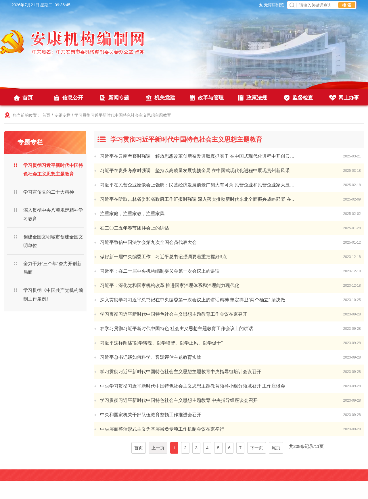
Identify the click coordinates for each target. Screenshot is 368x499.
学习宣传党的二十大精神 (48, 192)
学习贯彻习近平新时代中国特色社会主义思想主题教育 (122, 115)
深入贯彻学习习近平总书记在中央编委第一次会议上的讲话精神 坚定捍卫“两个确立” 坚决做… (195, 299)
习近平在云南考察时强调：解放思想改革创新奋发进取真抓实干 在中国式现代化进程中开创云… (197, 156)
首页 (46, 115)
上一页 (158, 447)
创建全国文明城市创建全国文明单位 (53, 241)
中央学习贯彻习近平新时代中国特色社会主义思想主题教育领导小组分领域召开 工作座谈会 (192, 386)
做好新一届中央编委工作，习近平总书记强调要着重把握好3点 (163, 256)
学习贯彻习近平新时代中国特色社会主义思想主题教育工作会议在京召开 (173, 314)
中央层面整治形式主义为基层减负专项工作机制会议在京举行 (162, 429)
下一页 (256, 447)
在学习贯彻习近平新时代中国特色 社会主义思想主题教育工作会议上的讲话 (176, 328)
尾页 (276, 447)
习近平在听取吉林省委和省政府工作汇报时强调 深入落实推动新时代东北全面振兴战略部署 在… (198, 199)
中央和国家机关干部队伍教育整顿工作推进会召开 (150, 414)
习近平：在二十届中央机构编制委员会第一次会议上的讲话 (160, 271)
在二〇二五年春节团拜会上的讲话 (134, 228)
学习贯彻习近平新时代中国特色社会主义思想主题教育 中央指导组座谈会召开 (179, 400)
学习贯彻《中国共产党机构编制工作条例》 (53, 294)
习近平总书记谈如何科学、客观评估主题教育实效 (150, 357)
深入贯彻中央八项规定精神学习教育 (53, 214)
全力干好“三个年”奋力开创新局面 (52, 268)
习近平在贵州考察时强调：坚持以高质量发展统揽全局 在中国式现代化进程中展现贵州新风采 (195, 170)
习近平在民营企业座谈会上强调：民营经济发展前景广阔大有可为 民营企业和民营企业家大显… (197, 184)
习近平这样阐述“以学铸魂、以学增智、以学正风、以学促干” (161, 342)
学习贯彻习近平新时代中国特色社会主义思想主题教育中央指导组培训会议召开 (180, 371)
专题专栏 (62, 115)
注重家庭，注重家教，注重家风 (132, 213)
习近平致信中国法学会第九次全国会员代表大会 (148, 242)
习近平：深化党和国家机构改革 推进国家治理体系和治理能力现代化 (169, 285)
